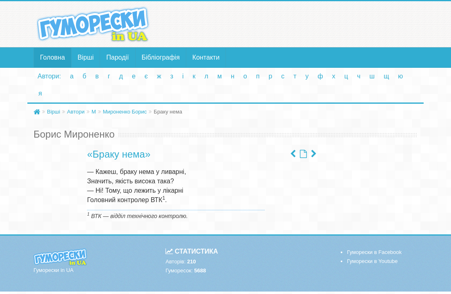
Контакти (206, 57)
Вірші (86, 57)
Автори (76, 112)
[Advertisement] (291, 23)
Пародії (117, 57)
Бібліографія (161, 57)
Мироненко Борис (125, 112)
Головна (52, 57)
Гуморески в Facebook (374, 252)
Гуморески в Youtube (372, 261)
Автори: (49, 76)
